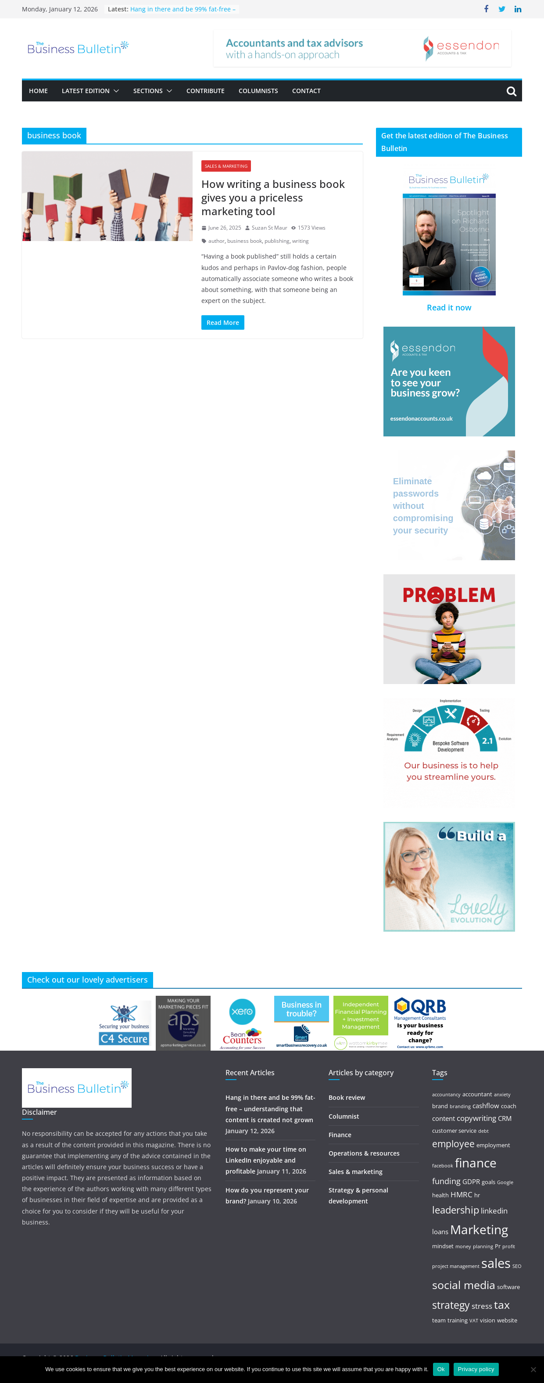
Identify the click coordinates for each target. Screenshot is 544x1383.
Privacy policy (476, 1369)
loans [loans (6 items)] (440, 1231)
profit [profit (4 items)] (508, 1246)
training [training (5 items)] (457, 1320)
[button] (114, 91)
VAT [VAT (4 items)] (473, 1321)
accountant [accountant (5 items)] (477, 1094)
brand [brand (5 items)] (440, 1106)
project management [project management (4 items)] (456, 1266)
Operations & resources (364, 1153)
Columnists (258, 90)
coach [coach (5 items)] (508, 1106)
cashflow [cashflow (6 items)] (485, 1105)
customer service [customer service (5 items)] (454, 1130)
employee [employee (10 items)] (453, 1144)
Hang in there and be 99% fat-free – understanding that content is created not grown (270, 1108)
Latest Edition (86, 90)
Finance (340, 1135)
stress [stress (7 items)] (482, 1306)
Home (38, 90)
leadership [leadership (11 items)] (455, 1209)
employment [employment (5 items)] (493, 1145)
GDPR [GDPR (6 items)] (471, 1181)
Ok (441, 1369)
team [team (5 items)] (439, 1320)
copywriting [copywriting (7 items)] (476, 1118)
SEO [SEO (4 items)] (517, 1266)
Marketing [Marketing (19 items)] (479, 1229)
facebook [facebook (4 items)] (442, 1166)
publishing (277, 241)
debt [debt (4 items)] (483, 1131)
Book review (347, 1097)
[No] (533, 1369)
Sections (148, 90)
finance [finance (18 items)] (476, 1163)
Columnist (344, 1116)
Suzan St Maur (269, 227)
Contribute (205, 90)
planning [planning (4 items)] (483, 1246)
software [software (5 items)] (508, 1287)
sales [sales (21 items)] (496, 1263)
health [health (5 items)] (440, 1195)
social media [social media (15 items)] (463, 1284)
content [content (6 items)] (443, 1118)
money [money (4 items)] (463, 1246)
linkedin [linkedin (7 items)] (494, 1211)
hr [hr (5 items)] (477, 1195)
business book (244, 241)
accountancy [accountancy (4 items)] (446, 1094)
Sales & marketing (226, 166)
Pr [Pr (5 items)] (498, 1246)
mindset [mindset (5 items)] (443, 1246)
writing (300, 241)
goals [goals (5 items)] (488, 1182)
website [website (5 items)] (507, 1320)
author (216, 241)
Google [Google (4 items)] (505, 1182)
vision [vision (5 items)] (487, 1320)
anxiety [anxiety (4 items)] (502, 1094)
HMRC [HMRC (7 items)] (461, 1194)
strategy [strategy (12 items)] (451, 1305)
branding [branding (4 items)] (460, 1106)
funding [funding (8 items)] (446, 1181)
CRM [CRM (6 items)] (505, 1118)
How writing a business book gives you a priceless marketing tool (273, 197)
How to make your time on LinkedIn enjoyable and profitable (265, 1160)
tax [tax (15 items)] (502, 1304)
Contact (306, 90)
